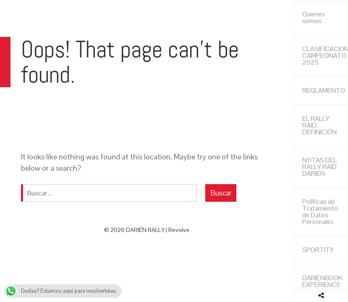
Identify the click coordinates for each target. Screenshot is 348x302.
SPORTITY (318, 249)
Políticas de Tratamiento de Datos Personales (320, 211)
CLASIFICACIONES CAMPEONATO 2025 (325, 55)
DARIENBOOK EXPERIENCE (322, 281)
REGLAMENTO (323, 90)
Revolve (178, 230)
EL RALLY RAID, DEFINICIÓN (319, 125)
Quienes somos (313, 17)
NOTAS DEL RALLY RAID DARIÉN (319, 167)
